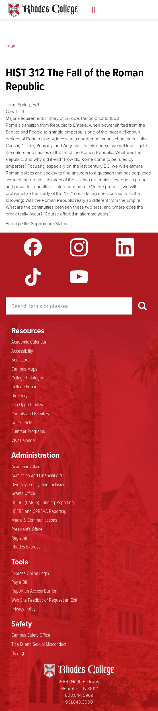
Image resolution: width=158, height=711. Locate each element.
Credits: (13, 111)
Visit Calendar (23, 440)
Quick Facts (21, 422)
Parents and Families (30, 413)
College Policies (25, 386)
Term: (11, 104)
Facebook (33, 247)
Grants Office (23, 493)
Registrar (19, 537)
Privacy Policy (23, 608)
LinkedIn (125, 247)
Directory (19, 395)
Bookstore (20, 359)
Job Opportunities (27, 404)
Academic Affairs (26, 466)
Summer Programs (28, 431)
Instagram (79, 247)
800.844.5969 (79, 695)
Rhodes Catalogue (43, 10)
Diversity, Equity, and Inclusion (38, 484)
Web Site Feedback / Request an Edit (44, 599)
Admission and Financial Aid (36, 475)
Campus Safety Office (30, 634)
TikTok (33, 277)
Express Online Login (30, 573)
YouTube (79, 277)
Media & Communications (34, 519)
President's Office (26, 528)
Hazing (17, 652)
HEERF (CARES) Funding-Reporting (42, 502)
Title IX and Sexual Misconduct (38, 643)
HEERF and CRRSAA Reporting (38, 510)
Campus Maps (24, 368)
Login (11, 45)
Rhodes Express (25, 546)
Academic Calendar (28, 341)
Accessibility (22, 350)
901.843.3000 (79, 702)
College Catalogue (27, 377)
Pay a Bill (19, 581)
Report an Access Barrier (33, 590)
